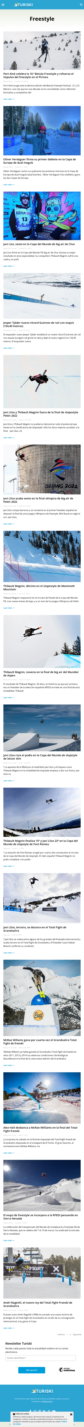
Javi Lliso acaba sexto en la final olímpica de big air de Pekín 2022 (38, 500)
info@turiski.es (47, 1401)
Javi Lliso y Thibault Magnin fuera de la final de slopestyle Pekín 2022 (40, 413)
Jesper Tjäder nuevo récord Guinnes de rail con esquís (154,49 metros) (38, 324)
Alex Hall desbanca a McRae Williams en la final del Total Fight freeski (40, 1129)
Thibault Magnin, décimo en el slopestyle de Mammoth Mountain (39, 587)
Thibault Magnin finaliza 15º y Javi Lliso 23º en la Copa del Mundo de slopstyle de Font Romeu (40, 842)
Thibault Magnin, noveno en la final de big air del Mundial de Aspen (40, 673)
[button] (81, 4)
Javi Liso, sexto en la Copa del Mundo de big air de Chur (39, 244)
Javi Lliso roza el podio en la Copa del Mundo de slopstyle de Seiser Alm (40, 756)
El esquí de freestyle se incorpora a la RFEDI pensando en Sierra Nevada (40, 1216)
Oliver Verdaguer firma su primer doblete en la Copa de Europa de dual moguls (39, 161)
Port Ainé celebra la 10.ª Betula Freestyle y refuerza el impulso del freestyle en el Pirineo (38, 75)
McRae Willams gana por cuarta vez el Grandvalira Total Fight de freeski (40, 1041)
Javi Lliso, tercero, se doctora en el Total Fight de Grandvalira (34, 928)
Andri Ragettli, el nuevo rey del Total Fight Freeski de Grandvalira (37, 1304)
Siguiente (77, 1334)
